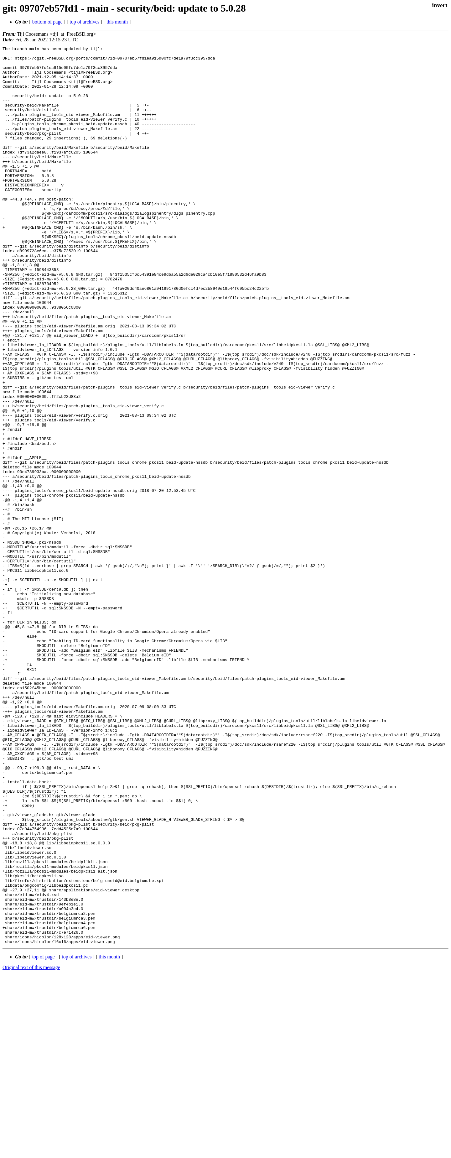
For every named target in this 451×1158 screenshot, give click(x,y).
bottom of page (47, 21)
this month (117, 21)
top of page (43, 1136)
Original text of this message (31, 1147)
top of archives (84, 21)
